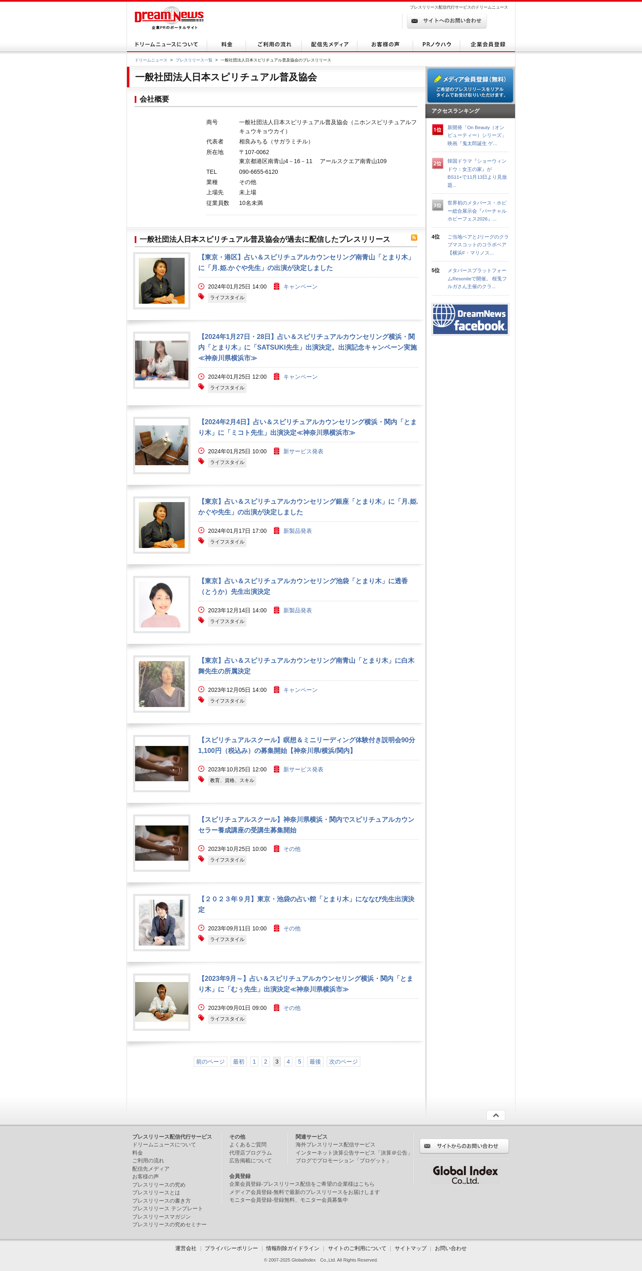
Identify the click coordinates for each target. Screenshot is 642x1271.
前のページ (210, 1061)
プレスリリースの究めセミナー (169, 1224)
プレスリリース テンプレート (167, 1208)
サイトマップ (411, 1248)
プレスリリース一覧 (194, 60)
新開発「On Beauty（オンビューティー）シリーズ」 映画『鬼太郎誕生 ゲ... (477, 135)
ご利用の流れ (148, 1160)
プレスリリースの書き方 (161, 1201)
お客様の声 (145, 1176)
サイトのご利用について (357, 1248)
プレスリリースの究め (158, 1185)
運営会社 (186, 1248)
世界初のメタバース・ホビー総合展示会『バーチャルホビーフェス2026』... (477, 210)
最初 (238, 1061)
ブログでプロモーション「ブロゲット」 (343, 1160)
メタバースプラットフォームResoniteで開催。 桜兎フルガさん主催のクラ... (477, 278)
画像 (161, 280)
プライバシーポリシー (231, 1248)
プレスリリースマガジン (161, 1217)
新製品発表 (297, 530)
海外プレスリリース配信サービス (335, 1144)
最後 (315, 1061)
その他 (292, 849)
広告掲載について (250, 1160)
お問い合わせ (451, 1248)
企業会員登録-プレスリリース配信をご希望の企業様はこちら (302, 1184)
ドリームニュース (151, 60)
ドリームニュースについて (164, 1144)
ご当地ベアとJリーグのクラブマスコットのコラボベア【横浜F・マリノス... (478, 244)
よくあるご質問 (248, 1144)
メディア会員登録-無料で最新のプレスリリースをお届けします (304, 1192)
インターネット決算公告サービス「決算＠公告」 (354, 1153)
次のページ (343, 1061)
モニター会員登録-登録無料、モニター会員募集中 (288, 1200)
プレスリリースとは (156, 1192)
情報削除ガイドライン (292, 1248)
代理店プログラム (250, 1153)
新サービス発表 (303, 451)
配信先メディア (151, 1169)
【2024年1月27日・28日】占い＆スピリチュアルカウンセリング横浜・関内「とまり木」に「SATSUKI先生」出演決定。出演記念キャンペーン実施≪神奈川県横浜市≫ (307, 347)
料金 (137, 1153)
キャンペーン (300, 286)
